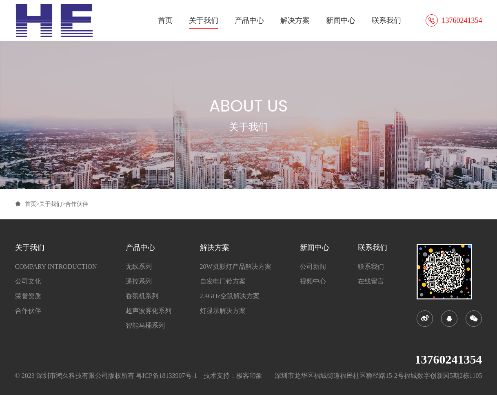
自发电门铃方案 (223, 281)
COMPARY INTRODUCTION (56, 266)
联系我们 (386, 20)
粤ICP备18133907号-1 (166, 375)
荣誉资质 (28, 296)
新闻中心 (340, 20)
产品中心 (249, 20)
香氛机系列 (142, 296)
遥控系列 (139, 281)
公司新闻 (313, 266)
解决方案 (295, 20)
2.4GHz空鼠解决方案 (230, 296)
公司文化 (28, 281)
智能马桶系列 (145, 325)
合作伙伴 (76, 204)
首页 (165, 20)
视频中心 (313, 281)
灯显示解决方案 (223, 311)
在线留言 (371, 281)
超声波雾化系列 (148, 311)
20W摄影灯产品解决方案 (235, 266)
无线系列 (139, 266)
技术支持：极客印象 (233, 375)
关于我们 (203, 20)
